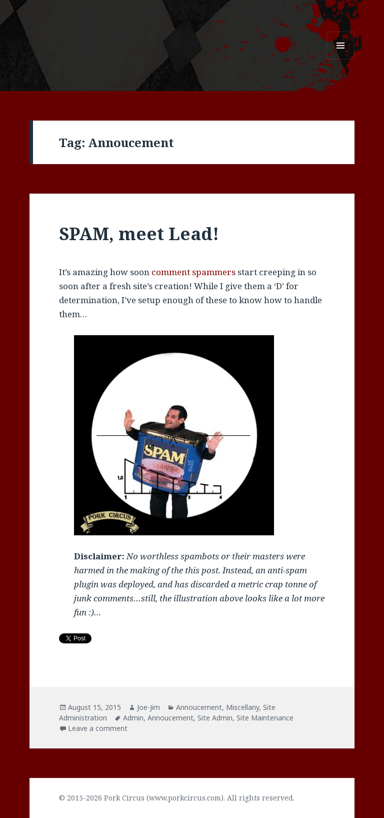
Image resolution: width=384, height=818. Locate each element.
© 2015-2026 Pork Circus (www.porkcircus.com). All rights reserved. (176, 797)
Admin (133, 717)
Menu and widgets (340, 59)
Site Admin (215, 717)
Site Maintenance (265, 717)
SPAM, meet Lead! (139, 233)
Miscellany (242, 707)
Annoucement (199, 707)
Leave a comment (98, 728)
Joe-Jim (148, 707)
